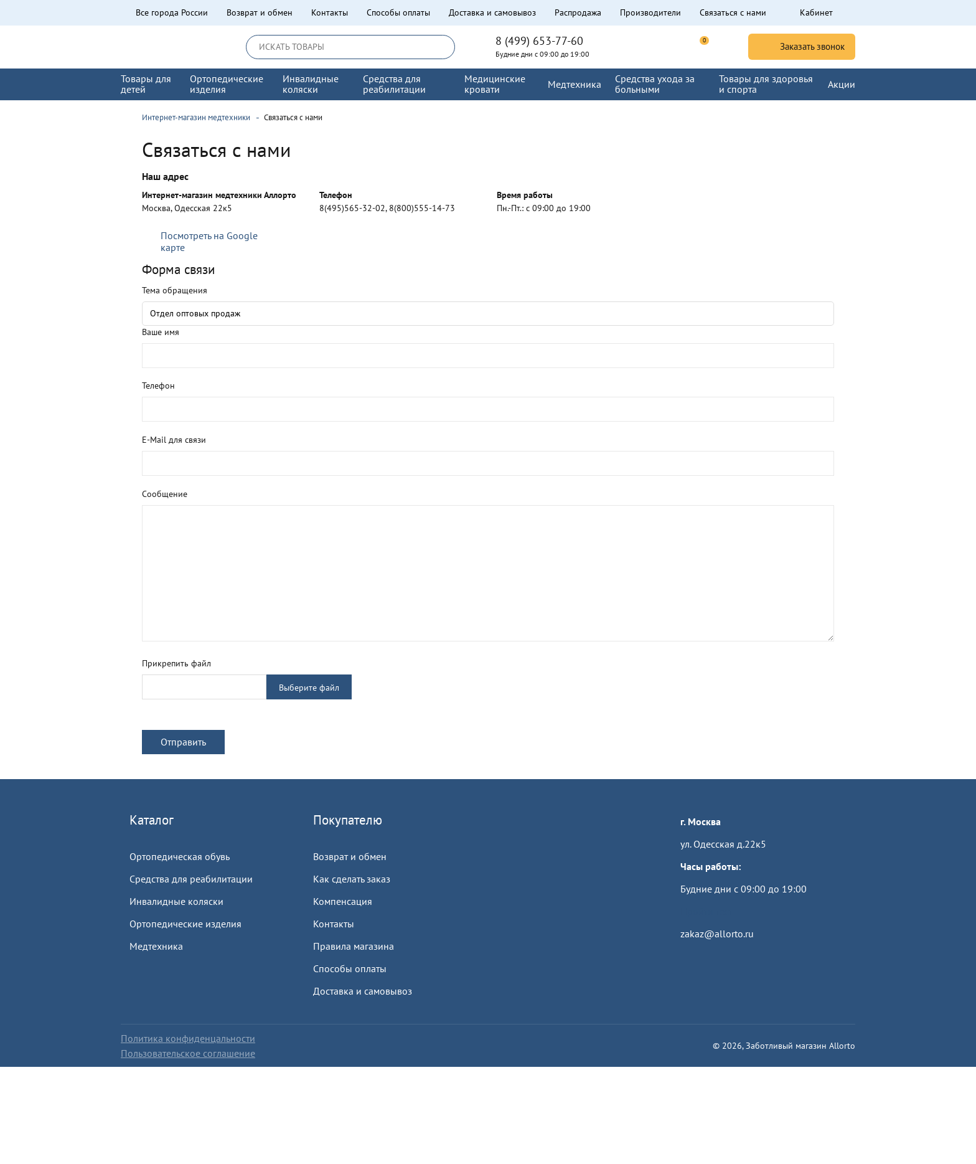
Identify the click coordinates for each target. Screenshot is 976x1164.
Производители (650, 12)
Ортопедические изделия (185, 923)
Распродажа (578, 12)
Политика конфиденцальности (188, 1038)
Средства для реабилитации (191, 879)
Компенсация (342, 901)
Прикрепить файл (176, 663)
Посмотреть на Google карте (209, 241)
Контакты (329, 12)
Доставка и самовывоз (492, 12)
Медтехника (156, 946)
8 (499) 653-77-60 (539, 41)
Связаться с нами (733, 12)
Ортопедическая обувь (179, 856)
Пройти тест (706, 911)
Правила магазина (353, 946)
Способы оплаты (398, 12)
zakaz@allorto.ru (717, 933)
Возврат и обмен (260, 12)
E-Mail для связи (174, 439)
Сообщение (164, 493)
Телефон (158, 385)
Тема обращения (174, 290)
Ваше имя (160, 332)
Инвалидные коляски (176, 901)
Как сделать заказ (351, 879)
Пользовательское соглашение (188, 1053)
